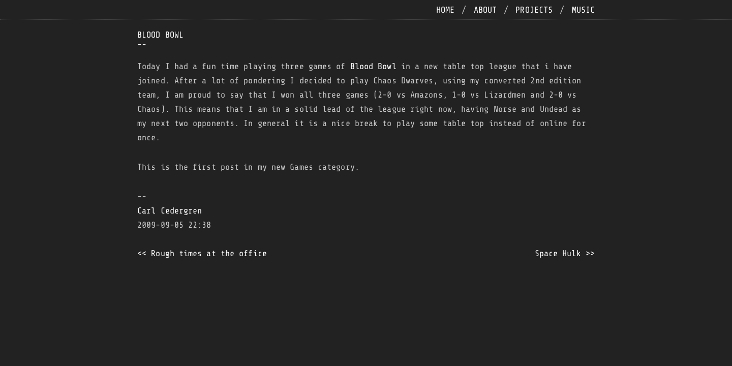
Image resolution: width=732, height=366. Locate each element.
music (583, 10)
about (485, 10)
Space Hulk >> (565, 253)
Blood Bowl (373, 66)
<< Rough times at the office (202, 253)
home (445, 10)
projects (534, 10)
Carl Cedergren (169, 211)
